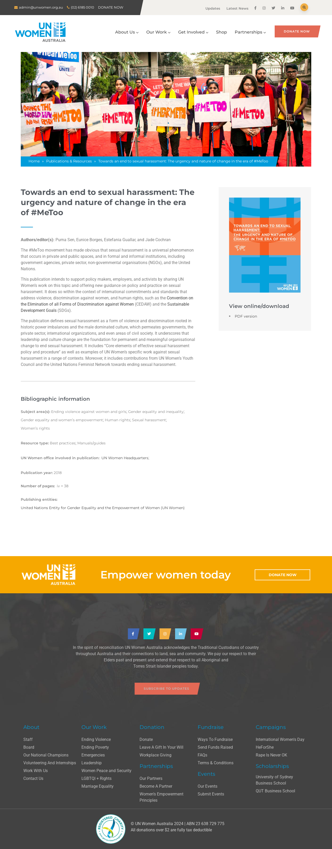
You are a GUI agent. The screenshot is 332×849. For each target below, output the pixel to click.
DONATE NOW (110, 7)
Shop (221, 32)
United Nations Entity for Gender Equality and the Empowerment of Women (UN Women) (103, 507)
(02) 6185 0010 (82, 7)
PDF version (246, 316)
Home (34, 161)
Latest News (237, 8)
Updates (212, 8)
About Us (127, 32)
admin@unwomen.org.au (41, 7)
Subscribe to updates (166, 688)
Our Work (158, 32)
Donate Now (297, 31)
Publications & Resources (69, 161)
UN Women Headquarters (124, 458)
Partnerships (250, 32)
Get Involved (193, 32)
